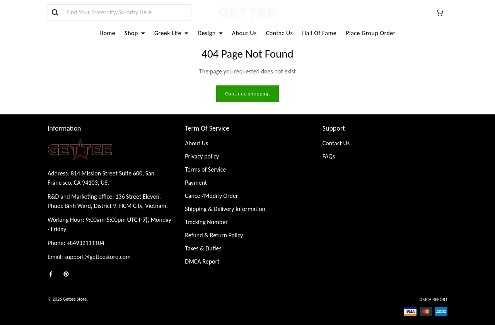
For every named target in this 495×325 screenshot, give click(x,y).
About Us (244, 33)
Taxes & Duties (203, 248)
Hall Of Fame (319, 33)
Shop (135, 33)
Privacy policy (202, 156)
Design (210, 33)
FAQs (329, 156)
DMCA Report (202, 261)
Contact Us (336, 143)
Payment (196, 182)
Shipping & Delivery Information (225, 209)
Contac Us (279, 33)
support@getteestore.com (98, 256)
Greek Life (171, 33)
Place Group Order (371, 33)
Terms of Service (205, 169)
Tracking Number (206, 222)
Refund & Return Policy (214, 235)
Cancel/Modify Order (211, 195)
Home (107, 33)
